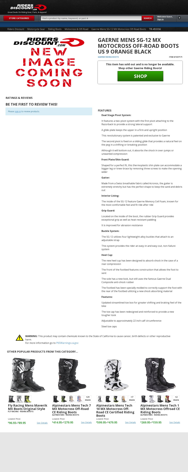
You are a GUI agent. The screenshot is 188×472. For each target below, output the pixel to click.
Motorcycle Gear (36, 29)
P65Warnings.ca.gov (67, 343)
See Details (42, 422)
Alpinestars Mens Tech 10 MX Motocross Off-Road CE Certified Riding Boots (115, 410)
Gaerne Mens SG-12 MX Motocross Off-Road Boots (118, 29)
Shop (140, 76)
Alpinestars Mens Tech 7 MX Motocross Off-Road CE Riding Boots (71, 408)
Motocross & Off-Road (76, 29)
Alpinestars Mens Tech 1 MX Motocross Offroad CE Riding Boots (160, 408)
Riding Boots (55, 29)
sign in (18, 111)
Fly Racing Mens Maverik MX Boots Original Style (27, 407)
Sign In (160, 19)
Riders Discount (15, 29)
